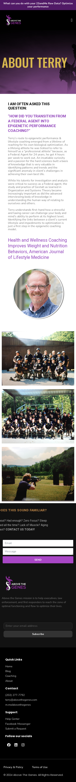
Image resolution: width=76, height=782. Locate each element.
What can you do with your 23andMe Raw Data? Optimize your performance (38, 5)
